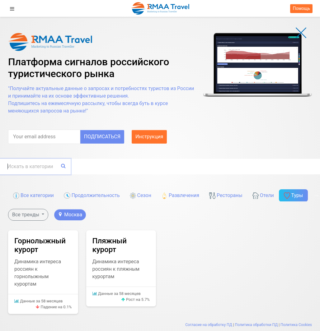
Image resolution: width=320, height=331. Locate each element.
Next (316, 195)
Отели (263, 195)
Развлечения (180, 195)
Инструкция (149, 137)
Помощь (301, 8)
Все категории (33, 195)
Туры (293, 195)
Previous (3, 195)
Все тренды (26, 215)
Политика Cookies (296, 325)
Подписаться (102, 137)
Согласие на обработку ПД (208, 325)
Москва (70, 215)
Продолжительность (92, 195)
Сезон (140, 195)
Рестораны (225, 195)
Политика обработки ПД (256, 325)
